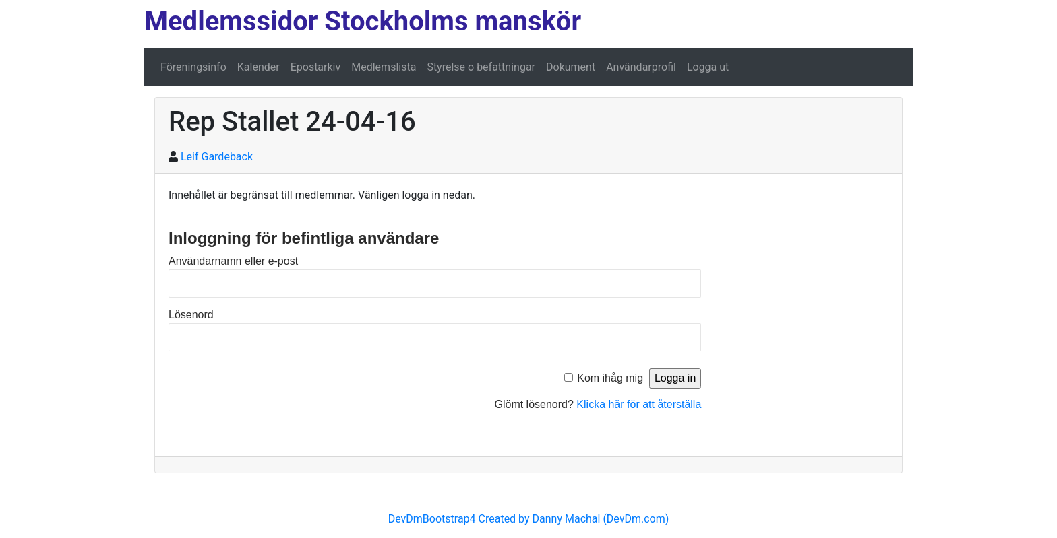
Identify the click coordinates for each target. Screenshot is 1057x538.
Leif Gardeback (217, 156)
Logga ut (708, 67)
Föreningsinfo (193, 67)
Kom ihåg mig (610, 378)
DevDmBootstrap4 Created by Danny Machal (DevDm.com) (528, 518)
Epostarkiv (316, 67)
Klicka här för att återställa (638, 404)
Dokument (570, 67)
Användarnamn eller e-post (233, 261)
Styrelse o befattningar (481, 67)
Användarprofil (641, 67)
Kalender (258, 67)
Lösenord (191, 315)
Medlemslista (383, 67)
